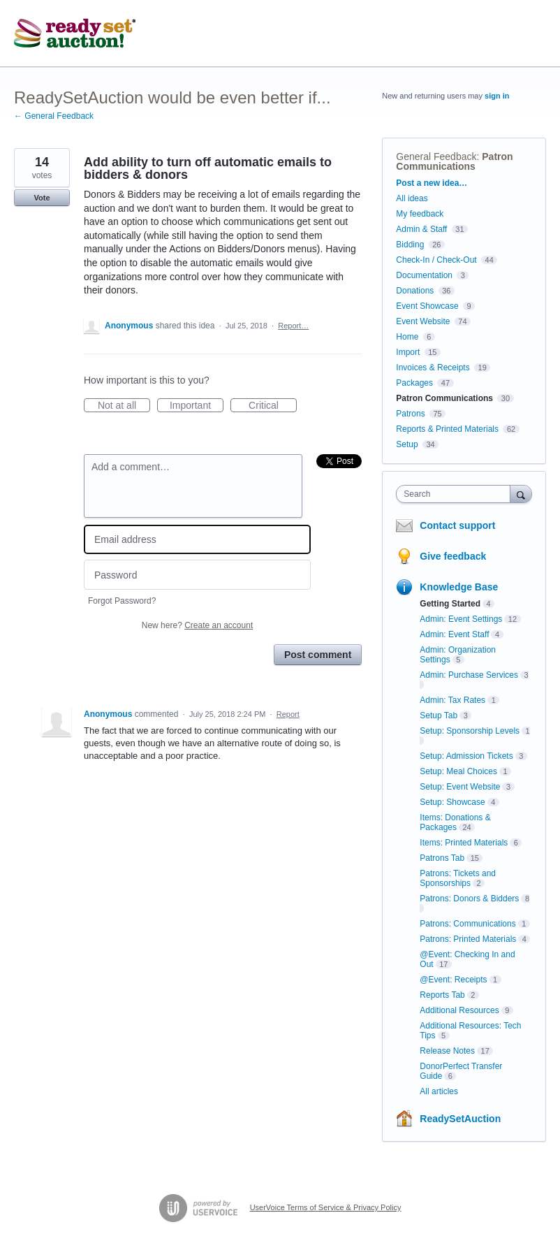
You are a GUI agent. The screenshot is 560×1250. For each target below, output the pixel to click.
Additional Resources (459, 1010)
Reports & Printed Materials (447, 429)
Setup (407, 444)
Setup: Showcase (452, 802)
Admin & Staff (421, 229)
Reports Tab (442, 995)
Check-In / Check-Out (436, 260)
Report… (293, 325)
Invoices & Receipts (432, 367)
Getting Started (450, 604)
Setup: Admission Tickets (466, 756)
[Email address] (197, 540)
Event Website (423, 321)
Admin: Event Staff (454, 634)
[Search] (521, 493)
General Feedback (436, 156)
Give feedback (453, 556)
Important (196, 406)
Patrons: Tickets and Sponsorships (458, 878)
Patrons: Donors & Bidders (469, 898)
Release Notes (447, 1051)
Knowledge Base (459, 587)
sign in (497, 96)
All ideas (411, 198)
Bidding (410, 244)
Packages (414, 383)
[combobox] (456, 494)
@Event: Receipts (453, 979)
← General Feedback (54, 116)
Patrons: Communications (467, 924)
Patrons (410, 414)
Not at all (124, 406)
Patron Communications (454, 161)
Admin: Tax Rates (452, 700)
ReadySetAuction (460, 1118)
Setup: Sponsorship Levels (470, 731)
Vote (42, 198)
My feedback (419, 214)
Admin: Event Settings (461, 619)
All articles (439, 1091)
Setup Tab (438, 715)
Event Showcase (427, 306)
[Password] (197, 575)
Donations (415, 291)
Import (408, 352)
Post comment (317, 654)
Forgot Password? (122, 601)
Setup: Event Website (460, 787)
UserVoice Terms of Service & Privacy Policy (325, 1207)
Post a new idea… (431, 183)
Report (288, 714)
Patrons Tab (442, 858)
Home (407, 337)
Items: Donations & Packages (455, 822)
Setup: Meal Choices (458, 771)
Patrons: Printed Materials (468, 939)
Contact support (457, 525)
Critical (273, 406)
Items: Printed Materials (464, 843)
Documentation (424, 275)
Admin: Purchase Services (469, 675)
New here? (197, 625)
